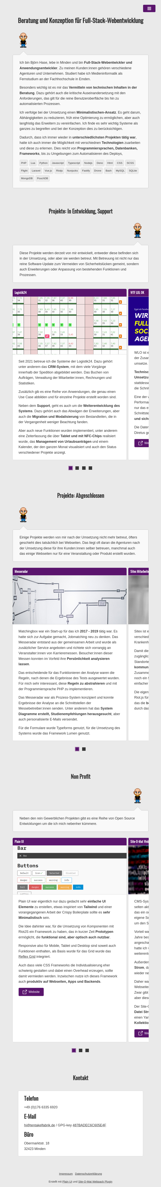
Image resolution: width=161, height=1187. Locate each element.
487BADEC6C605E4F (89, 1125)
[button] (149, 8)
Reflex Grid (26, 957)
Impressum (66, 1173)
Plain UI (67, 1181)
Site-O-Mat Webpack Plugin (95, 1181)
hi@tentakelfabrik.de (39, 1125)
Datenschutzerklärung (88, 1173)
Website (146, 443)
